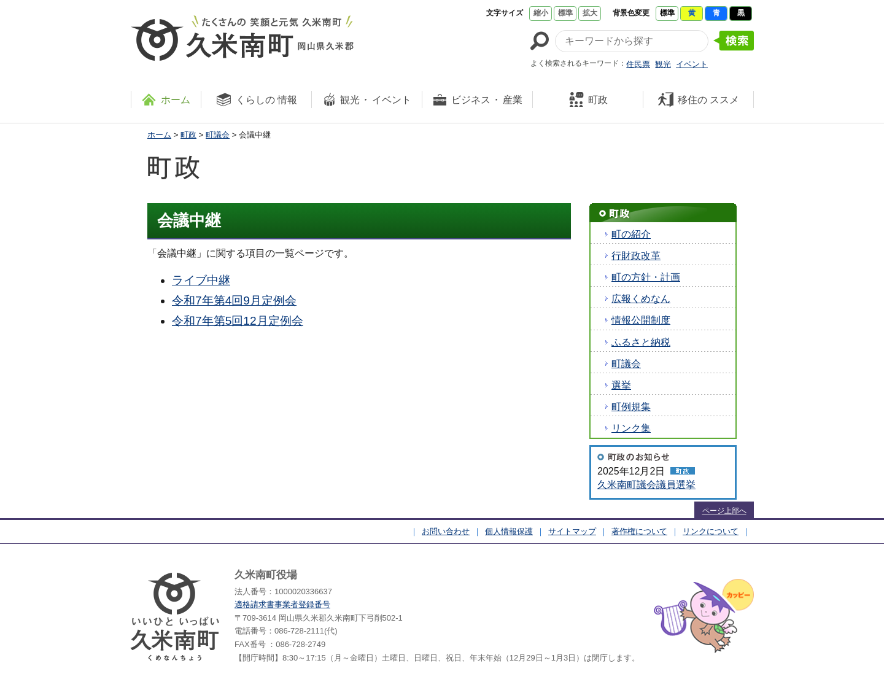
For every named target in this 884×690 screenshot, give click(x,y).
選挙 (621, 385)
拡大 (590, 13)
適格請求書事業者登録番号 (282, 604)
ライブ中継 (201, 280)
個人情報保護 (509, 531)
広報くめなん (640, 298)
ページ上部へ (724, 510)
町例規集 (631, 406)
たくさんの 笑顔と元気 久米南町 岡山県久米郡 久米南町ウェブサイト (242, 38)
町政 (188, 134)
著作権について (639, 531)
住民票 (638, 64)
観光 (663, 64)
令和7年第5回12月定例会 (237, 320)
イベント (692, 64)
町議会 (218, 134)
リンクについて (711, 531)
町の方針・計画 (645, 277)
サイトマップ (572, 531)
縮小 (540, 13)
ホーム (159, 134)
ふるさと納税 (640, 342)
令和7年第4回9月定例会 (234, 300)
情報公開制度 (640, 320)
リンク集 (631, 428)
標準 (565, 13)
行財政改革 (636, 255)
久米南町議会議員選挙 (646, 484)
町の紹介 (631, 234)
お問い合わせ (446, 531)
